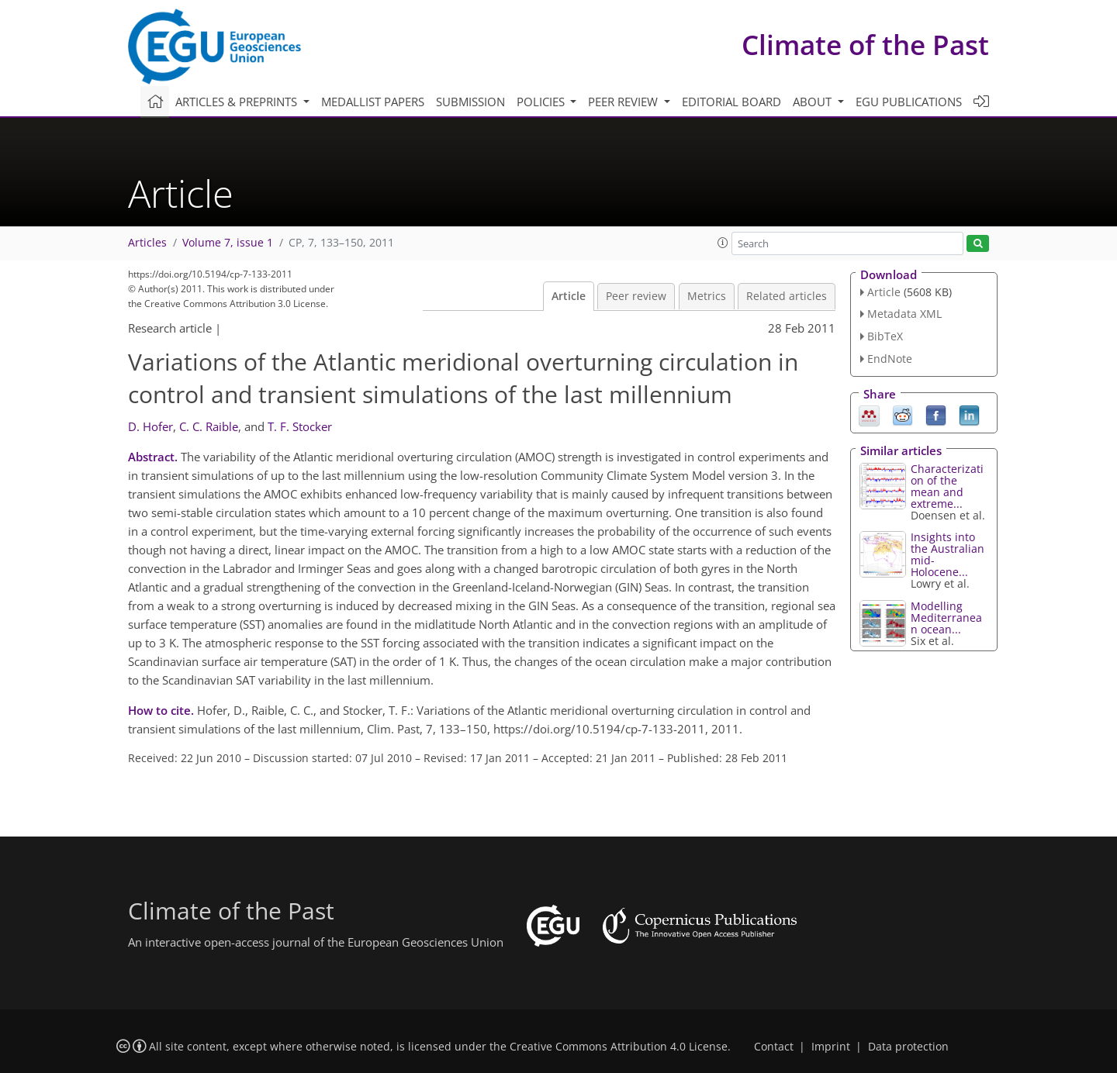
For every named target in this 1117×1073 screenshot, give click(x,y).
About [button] (814, 101)
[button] (723, 243)
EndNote (889, 358)
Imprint (830, 1047)
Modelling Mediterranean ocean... (946, 618)
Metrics (706, 296)
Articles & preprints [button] (237, 101)
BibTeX (885, 336)
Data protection (908, 1047)
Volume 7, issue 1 (227, 243)
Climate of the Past (865, 44)
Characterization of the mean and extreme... (947, 486)
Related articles (786, 296)
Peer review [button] (624, 101)
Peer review (636, 296)
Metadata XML (904, 313)
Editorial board (731, 101)
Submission (470, 101)
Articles (147, 243)
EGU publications (909, 101)
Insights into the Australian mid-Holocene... (947, 554)
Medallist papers (372, 101)
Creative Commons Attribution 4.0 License (619, 1047)
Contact (774, 1047)
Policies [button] (542, 101)
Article (569, 296)
